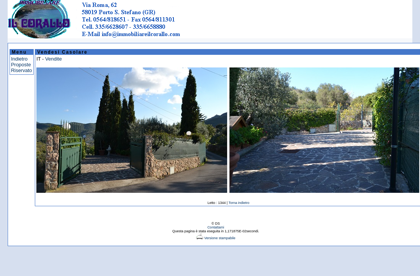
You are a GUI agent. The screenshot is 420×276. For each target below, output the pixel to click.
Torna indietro (239, 203)
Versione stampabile (215, 238)
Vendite (53, 59)
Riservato (21, 70)
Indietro (19, 59)
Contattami (216, 227)
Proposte (21, 64)
